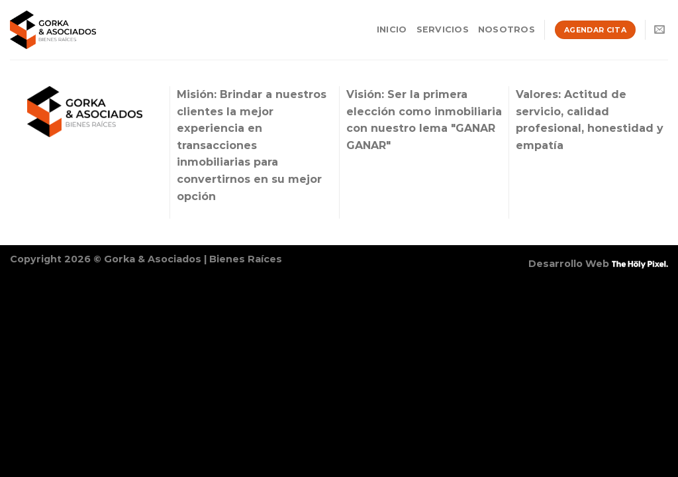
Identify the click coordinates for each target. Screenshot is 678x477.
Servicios (442, 29)
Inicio (392, 29)
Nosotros (506, 29)
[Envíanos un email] (659, 30)
